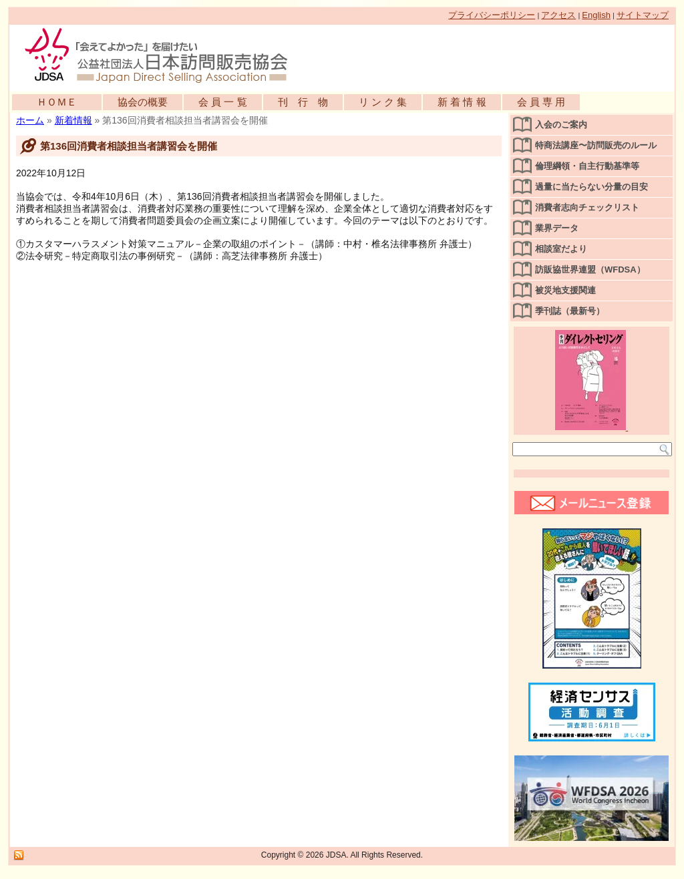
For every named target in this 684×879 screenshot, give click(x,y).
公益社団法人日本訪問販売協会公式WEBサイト (163, 54)
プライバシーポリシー (491, 15)
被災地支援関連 (565, 290)
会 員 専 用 (541, 102)
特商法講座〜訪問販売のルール (596, 145)
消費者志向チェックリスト (587, 207)
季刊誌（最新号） (570, 311)
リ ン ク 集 (383, 102)
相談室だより (561, 249)
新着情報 (73, 120)
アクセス (558, 15)
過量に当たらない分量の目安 (591, 187)
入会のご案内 (561, 125)
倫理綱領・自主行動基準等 (587, 166)
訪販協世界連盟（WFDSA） (590, 270)
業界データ (556, 228)
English (596, 15)
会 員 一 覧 (222, 102)
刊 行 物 (303, 102)
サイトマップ (643, 15)
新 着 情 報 (462, 102)
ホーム (30, 120)
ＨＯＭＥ (57, 102)
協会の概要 (143, 102)
